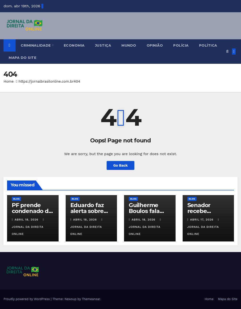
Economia (74, 45)
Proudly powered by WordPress (27, 299)
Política (208, 45)
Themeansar (91, 299)
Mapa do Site (22, 58)
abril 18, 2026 (27, 219)
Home (9, 81)
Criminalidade (36, 45)
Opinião (155, 45)
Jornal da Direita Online (28, 227)
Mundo (128, 45)
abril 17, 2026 (202, 219)
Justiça (103, 45)
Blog (16, 198)
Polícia (181, 45)
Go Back (120, 165)
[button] (227, 51)
